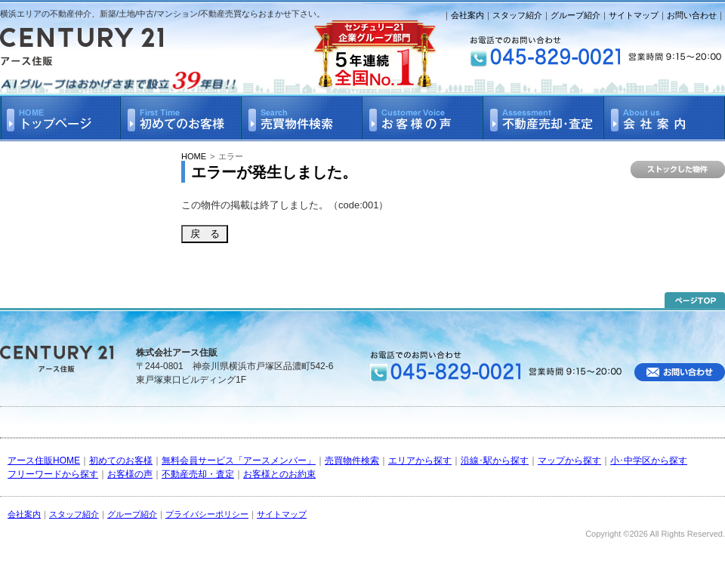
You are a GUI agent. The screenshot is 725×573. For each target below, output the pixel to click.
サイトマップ (634, 15)
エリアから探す (420, 460)
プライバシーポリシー (206, 514)
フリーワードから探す (53, 474)
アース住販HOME (44, 460)
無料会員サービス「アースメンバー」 (239, 460)
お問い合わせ (692, 15)
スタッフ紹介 (517, 15)
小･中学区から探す (648, 460)
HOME (193, 156)
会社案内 (467, 15)
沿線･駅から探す (495, 460)
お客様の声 (130, 474)
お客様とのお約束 (279, 474)
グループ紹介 (575, 15)
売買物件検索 (352, 460)
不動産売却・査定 (198, 474)
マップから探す (569, 460)
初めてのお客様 (121, 460)
